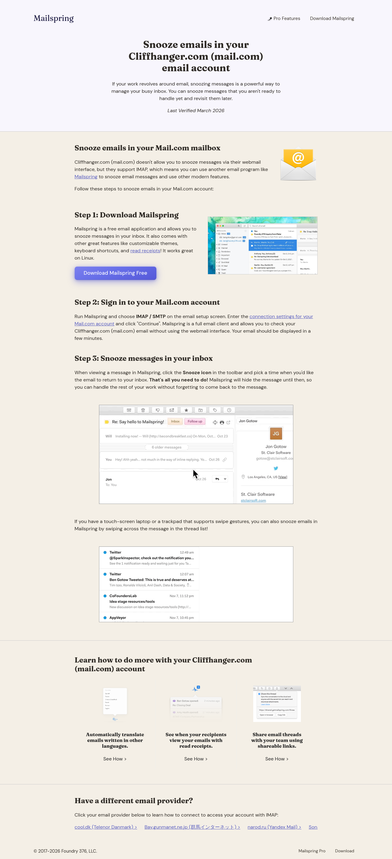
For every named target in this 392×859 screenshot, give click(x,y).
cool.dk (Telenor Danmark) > (106, 827)
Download (344, 851)
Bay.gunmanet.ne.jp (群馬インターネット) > (192, 827)
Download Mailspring (332, 18)
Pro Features (283, 18)
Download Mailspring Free (116, 273)
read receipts (145, 250)
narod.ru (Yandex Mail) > (275, 827)
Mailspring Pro (312, 851)
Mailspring (54, 18)
